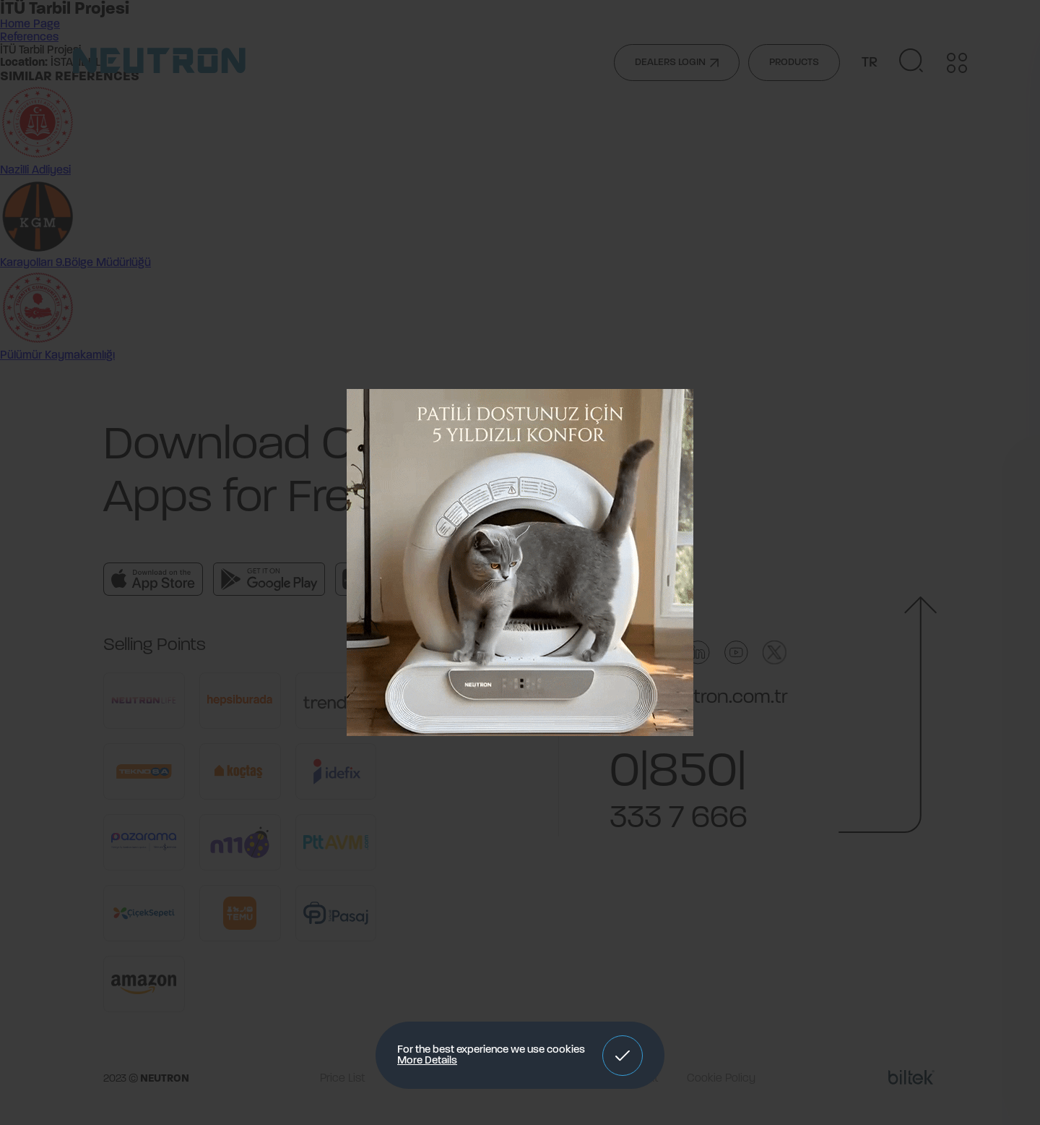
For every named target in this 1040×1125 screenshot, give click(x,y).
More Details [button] (427, 1061)
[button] (622, 1055)
